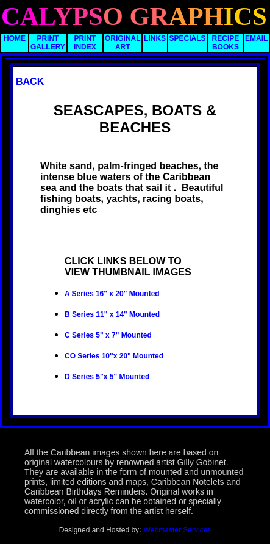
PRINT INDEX (85, 42)
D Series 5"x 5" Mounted (107, 376)
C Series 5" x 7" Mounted (108, 335)
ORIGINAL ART (123, 42)
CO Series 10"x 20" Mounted (114, 356)
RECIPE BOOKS (226, 42)
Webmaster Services (177, 530)
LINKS (155, 38)
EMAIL (256, 38)
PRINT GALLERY (47, 42)
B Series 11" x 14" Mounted (112, 314)
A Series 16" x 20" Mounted (112, 293)
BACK (30, 81)
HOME (15, 38)
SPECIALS (187, 38)
